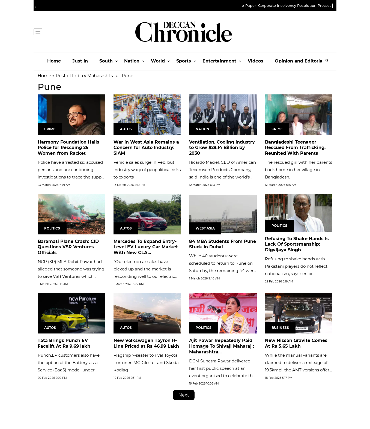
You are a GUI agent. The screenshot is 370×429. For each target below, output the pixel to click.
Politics (52, 228)
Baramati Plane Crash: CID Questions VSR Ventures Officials (68, 247)
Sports (183, 61)
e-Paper (249, 6)
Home (54, 61)
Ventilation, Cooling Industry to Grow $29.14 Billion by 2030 (222, 147)
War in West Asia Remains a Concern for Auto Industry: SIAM (146, 147)
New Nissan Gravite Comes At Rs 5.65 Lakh (296, 343)
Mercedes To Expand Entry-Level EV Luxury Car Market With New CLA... (146, 247)
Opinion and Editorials (300, 61)
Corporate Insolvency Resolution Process (295, 6)
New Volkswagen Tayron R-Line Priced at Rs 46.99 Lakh (146, 343)
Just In (80, 61)
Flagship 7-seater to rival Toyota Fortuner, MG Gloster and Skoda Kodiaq (146, 363)
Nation (131, 61)
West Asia (205, 228)
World (158, 61)
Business (280, 328)
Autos (126, 129)
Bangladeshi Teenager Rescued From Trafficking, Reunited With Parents (295, 147)
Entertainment (219, 61)
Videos (255, 61)
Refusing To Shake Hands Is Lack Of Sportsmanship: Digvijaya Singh (297, 244)
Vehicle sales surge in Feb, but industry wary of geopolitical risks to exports (147, 170)
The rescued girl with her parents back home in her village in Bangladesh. (298, 170)
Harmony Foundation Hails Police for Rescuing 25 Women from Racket (68, 147)
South (106, 61)
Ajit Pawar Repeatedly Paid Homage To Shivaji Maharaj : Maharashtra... (221, 346)
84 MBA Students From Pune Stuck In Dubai (222, 244)
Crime (49, 129)
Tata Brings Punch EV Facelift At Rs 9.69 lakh (64, 343)
